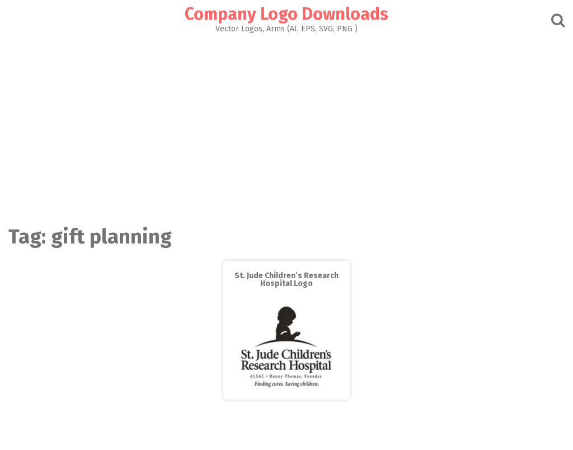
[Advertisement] (286, 126)
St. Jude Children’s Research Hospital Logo (286, 279)
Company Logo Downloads (286, 14)
